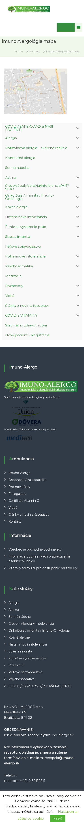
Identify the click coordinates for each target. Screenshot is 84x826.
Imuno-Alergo (19, 473)
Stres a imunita (20, 651)
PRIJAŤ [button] (58, 818)
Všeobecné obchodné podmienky (35, 549)
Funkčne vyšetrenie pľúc (28, 658)
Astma (14, 610)
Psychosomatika (21, 679)
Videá (13, 508)
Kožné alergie (19, 637)
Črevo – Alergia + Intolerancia (31, 624)
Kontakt (15, 521)
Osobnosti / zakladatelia (27, 480)
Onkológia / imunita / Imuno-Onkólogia (39, 631)
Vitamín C (16, 665)
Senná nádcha (20, 617)
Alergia (14, 603)
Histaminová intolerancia (28, 644)
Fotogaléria (17, 494)
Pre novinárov (19, 487)
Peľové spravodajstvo (25, 672)
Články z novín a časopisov (29, 515)
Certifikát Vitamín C (24, 501)
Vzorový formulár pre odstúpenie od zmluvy (43, 568)
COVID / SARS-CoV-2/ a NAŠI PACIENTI (40, 686)
